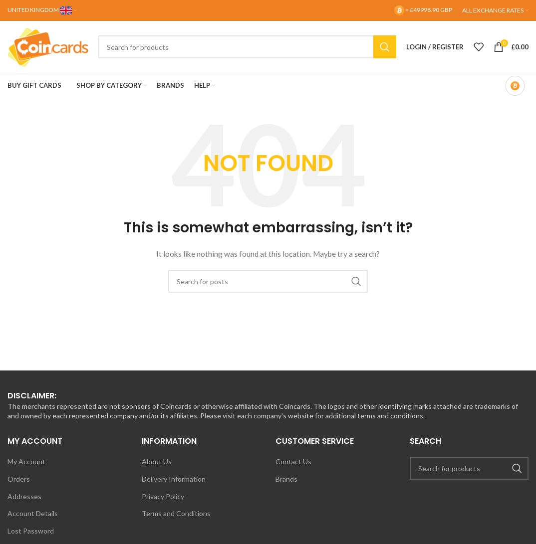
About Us (157, 461)
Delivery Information (174, 479)
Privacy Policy (163, 496)
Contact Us (293, 461)
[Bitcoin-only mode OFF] (515, 86)
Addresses (24, 496)
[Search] (247, 46)
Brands (286, 479)
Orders (18, 479)
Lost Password (30, 531)
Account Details (32, 513)
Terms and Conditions (176, 513)
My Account (26, 461)
